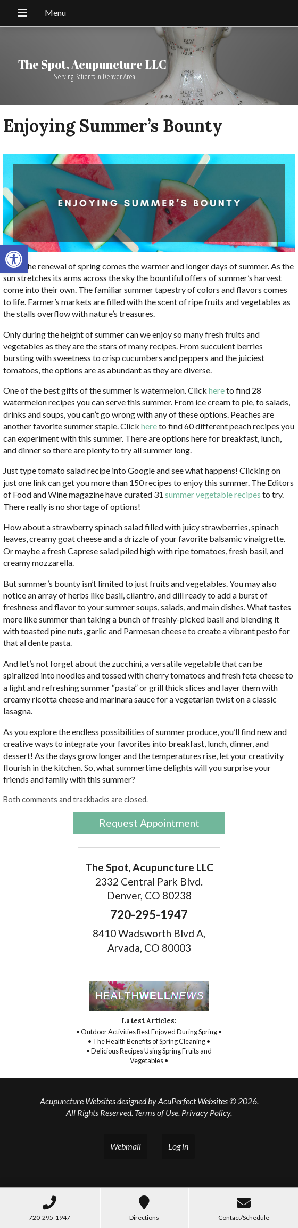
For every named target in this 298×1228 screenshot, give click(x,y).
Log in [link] (178, 1146)
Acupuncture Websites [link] (77, 1101)
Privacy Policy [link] (205, 1112)
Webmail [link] (125, 1146)
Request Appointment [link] (149, 823)
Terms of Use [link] (156, 1112)
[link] (14, 259)
